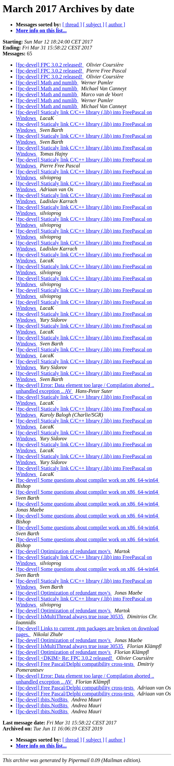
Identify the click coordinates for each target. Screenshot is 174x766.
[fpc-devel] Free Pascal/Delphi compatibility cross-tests (75, 664)
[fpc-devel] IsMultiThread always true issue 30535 (70, 616)
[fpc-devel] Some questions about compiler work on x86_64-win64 (87, 480)
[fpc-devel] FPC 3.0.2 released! (50, 65)
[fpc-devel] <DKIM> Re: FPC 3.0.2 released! (65, 658)
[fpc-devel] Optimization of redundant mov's (64, 551)
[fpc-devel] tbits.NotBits (42, 699)
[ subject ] (93, 24)
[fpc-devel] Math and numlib (47, 82)
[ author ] (115, 24)
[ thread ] (72, 24)
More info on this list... (41, 30)
